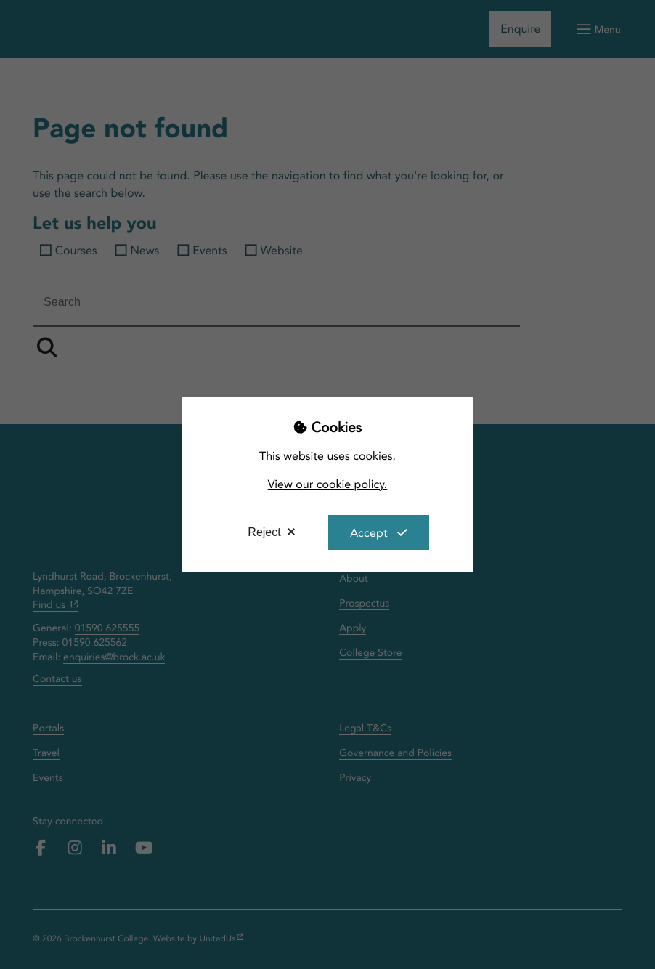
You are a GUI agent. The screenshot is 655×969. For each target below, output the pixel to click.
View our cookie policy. (328, 484)
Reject (264, 532)
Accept (369, 533)
